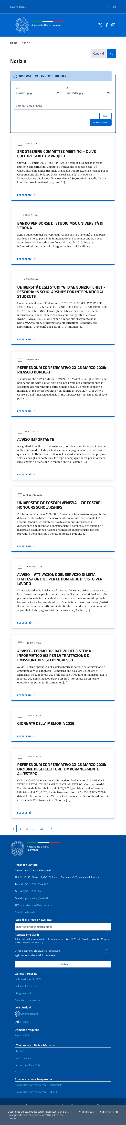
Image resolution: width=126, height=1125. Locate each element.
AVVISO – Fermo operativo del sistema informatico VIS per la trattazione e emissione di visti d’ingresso (54, 655)
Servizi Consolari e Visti (27, 1065)
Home (13, 43)
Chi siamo (20, 1051)
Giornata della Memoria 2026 (45, 723)
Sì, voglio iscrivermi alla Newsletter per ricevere (37, 951)
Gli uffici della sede (25, 912)
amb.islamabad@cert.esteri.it (36, 905)
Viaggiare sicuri (23, 993)
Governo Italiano (18, 6)
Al (67, 87)
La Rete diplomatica (25, 986)
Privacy (30, 942)
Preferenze (86, 1112)
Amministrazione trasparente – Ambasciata (38, 1085)
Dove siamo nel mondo (27, 1000)
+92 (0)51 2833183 (30, 884)
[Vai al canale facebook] (106, 25)
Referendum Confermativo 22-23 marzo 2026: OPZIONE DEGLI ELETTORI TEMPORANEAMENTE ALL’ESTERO (61, 768)
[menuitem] (110, 5)
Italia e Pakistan (23, 1058)
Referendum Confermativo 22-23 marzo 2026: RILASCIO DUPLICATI (61, 369)
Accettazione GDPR (27, 934)
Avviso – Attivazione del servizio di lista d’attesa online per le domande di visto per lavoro (59, 578)
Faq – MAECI (22, 1035)
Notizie (18, 1072)
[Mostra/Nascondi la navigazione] (7, 25)
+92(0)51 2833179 (30, 891)
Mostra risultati (100, 122)
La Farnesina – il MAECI (28, 979)
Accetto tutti (109, 1112)
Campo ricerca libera (29, 106)
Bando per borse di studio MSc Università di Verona (60, 225)
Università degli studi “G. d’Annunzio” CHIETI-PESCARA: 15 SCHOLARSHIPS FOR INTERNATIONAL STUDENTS (61, 291)
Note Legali (40, 942)
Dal (17, 87)
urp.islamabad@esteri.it (36, 898)
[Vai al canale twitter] (99, 25)
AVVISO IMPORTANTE (35, 439)
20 (41, 828)
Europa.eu (23, 1022)
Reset (105, 116)
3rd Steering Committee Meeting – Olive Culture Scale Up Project (56, 153)
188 (46, 884)
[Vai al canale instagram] (112, 25)
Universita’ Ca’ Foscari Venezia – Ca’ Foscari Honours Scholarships (59, 505)
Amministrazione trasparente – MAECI (36, 1092)
